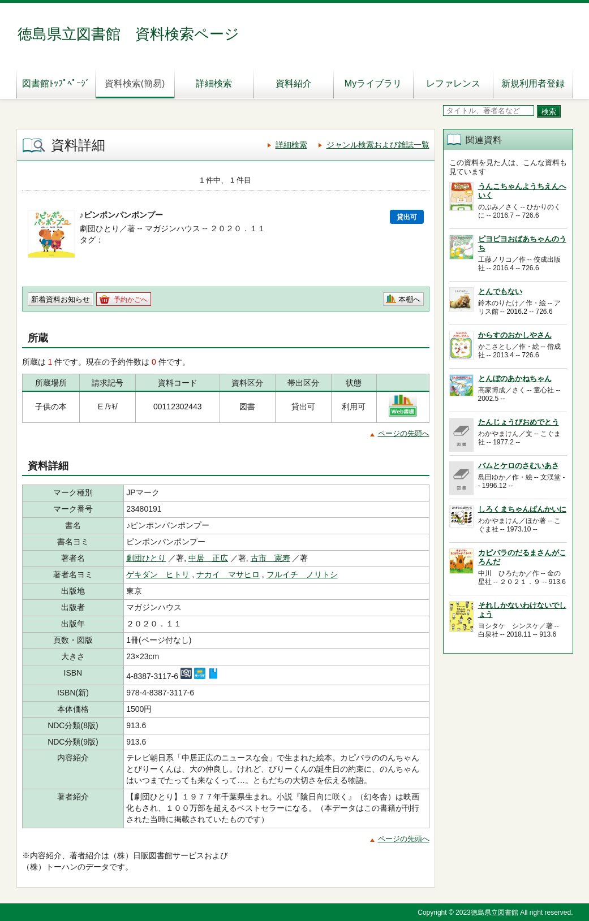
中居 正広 (208, 558)
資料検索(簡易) (135, 83)
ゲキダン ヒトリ (158, 574)
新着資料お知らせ (60, 299)
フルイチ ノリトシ (302, 574)
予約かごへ (131, 300)
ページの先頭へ (403, 433)
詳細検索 (214, 83)
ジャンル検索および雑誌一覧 (377, 144)
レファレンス (453, 83)
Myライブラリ (373, 83)
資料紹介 (294, 83)
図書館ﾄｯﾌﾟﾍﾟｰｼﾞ (56, 83)
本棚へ (409, 299)
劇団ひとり (146, 558)
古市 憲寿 (270, 558)
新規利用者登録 (533, 83)
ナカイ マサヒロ (228, 574)
